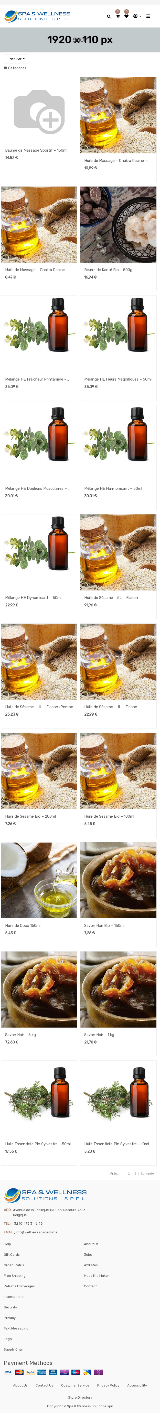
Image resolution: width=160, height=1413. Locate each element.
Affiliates (91, 1265)
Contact (90, 1286)
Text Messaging (16, 1328)
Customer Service (75, 1385)
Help (7, 1244)
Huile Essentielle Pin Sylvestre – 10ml (116, 1144)
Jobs (88, 1255)
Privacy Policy (108, 1385)
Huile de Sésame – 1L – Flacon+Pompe (39, 707)
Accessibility (137, 1385)
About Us (91, 1244)
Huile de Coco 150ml (22, 925)
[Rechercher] (152, 56)
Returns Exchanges (19, 1286)
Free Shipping (15, 1276)
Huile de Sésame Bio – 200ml (30, 816)
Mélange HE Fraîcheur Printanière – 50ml (36, 380)
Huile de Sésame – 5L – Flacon (111, 597)
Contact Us (44, 1385)
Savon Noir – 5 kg (20, 1034)
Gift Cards (12, 1255)
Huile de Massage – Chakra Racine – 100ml (36, 270)
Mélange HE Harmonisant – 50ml (113, 488)
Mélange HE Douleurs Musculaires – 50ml (36, 489)
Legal (8, 1339)
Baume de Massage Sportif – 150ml (36, 150)
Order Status (14, 1265)
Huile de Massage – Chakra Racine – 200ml (115, 161)
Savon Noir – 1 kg (99, 1034)
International (14, 1297)
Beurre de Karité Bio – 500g (108, 269)
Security (10, 1307)
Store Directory (80, 1397)
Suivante (147, 1173)
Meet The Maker (96, 1276)
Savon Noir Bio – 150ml (104, 925)
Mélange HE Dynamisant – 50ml (33, 597)
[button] (16, 58)
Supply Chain (14, 1349)
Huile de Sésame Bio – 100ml (109, 816)
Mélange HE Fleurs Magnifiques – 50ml (118, 379)
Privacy (10, 1318)
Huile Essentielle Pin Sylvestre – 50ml (38, 1144)
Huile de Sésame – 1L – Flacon (110, 707)
